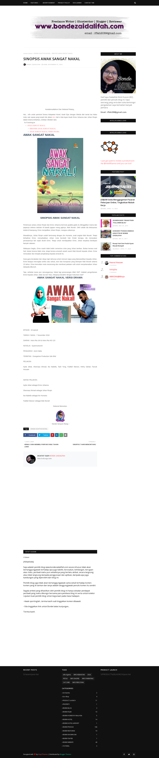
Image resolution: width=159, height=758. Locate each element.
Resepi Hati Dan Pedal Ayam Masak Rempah (123, 244)
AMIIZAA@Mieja (117, 276)
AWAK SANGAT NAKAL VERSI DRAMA (44, 132)
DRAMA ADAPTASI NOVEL (42, 53)
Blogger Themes (65, 754)
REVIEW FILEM (80, 712)
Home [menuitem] (25, 3)
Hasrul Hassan (116, 262)
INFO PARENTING (87, 679)
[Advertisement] (60, 86)
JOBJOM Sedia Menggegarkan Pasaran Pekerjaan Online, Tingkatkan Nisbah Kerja (118, 202)
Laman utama (27, 53)
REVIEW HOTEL (80, 719)
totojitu (113, 269)
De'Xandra (80, 693)
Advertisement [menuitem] (49, 3)
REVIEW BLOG (80, 708)
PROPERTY (80, 704)
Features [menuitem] (34, 3)
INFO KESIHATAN (79, 675)
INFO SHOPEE (74, 679)
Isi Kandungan (29, 122)
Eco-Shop (80, 696)
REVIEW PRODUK (80, 727)
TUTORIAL (80, 746)
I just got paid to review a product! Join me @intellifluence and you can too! (117, 159)
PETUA (65, 679)
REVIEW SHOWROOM (80, 734)
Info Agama (67, 675)
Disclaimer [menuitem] (77, 3)
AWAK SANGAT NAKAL (36, 125)
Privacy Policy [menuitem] (64, 3)
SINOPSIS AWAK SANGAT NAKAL (42, 129)
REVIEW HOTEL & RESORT (80, 723)
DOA (89, 675)
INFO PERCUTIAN (78, 682)
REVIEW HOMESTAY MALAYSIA (80, 715)
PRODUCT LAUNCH (80, 700)
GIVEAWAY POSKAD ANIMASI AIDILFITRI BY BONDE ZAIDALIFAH (123, 233)
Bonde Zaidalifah (33, 64)
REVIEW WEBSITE (80, 742)
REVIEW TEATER (80, 738)
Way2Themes (43, 754)
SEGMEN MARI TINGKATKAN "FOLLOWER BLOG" (123, 221)
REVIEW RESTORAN (80, 731)
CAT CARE (66, 682)
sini (53, 117)
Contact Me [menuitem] (89, 3)
